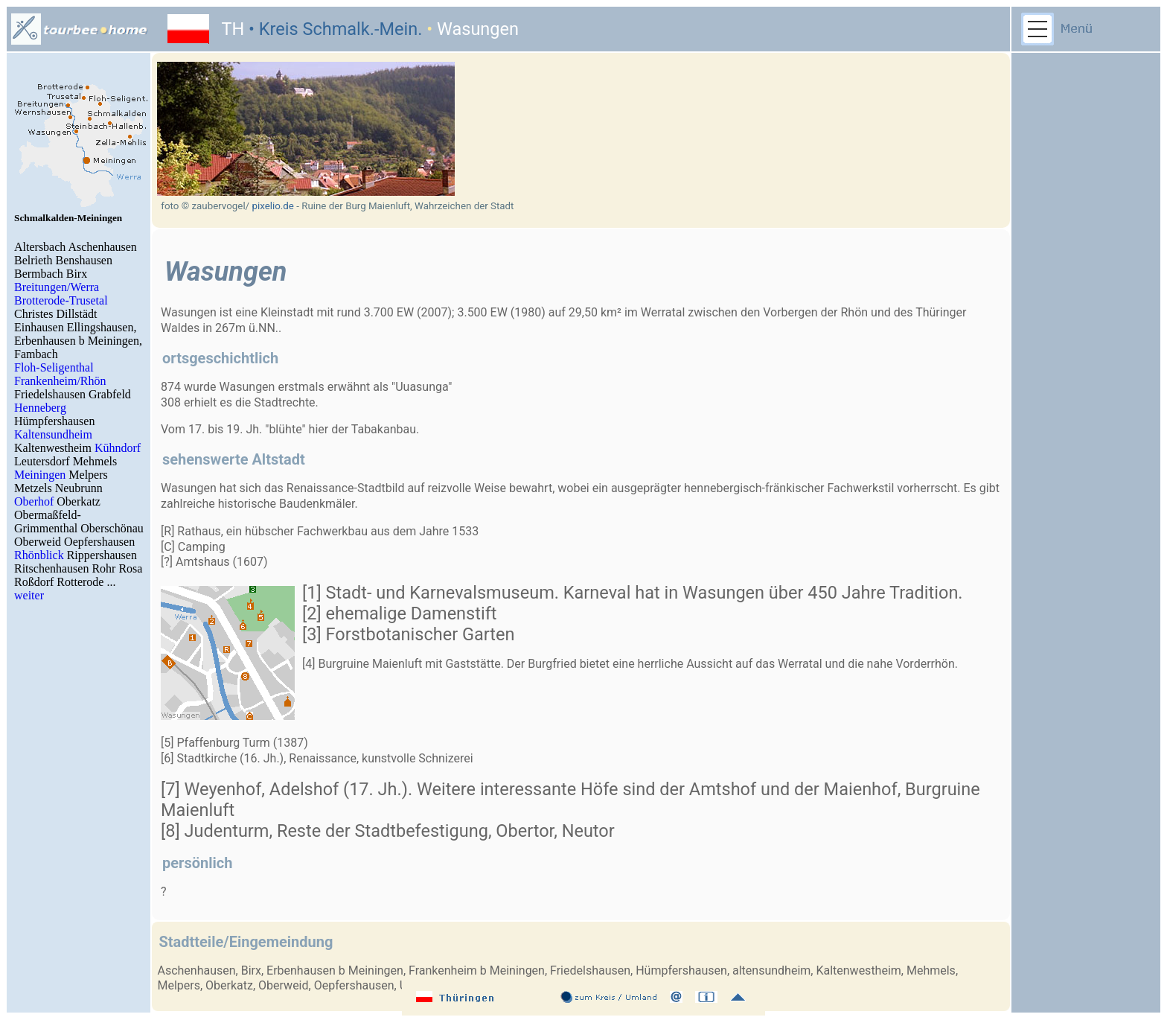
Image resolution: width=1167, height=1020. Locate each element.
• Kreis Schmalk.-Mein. (333, 29)
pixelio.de (272, 205)
